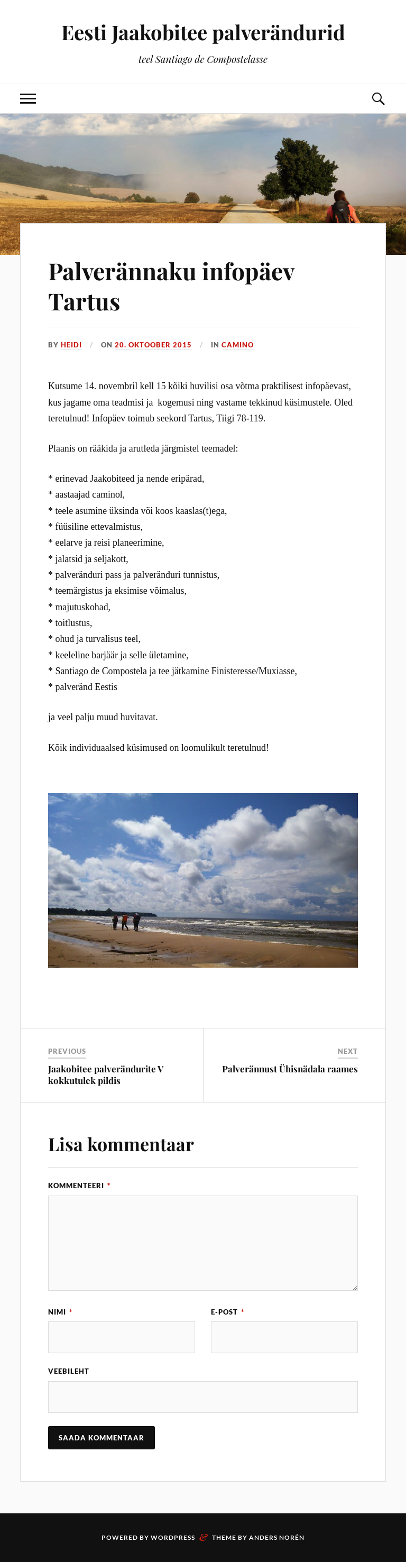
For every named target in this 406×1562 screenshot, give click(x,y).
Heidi (71, 345)
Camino (238, 345)
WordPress (173, 1537)
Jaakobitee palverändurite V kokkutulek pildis (105, 1074)
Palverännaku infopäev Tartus (171, 285)
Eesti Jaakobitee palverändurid (203, 32)
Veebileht (68, 1371)
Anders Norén (276, 1537)
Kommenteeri (79, 1185)
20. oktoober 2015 (153, 345)
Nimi (60, 1312)
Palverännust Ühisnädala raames (290, 1068)
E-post (227, 1312)
